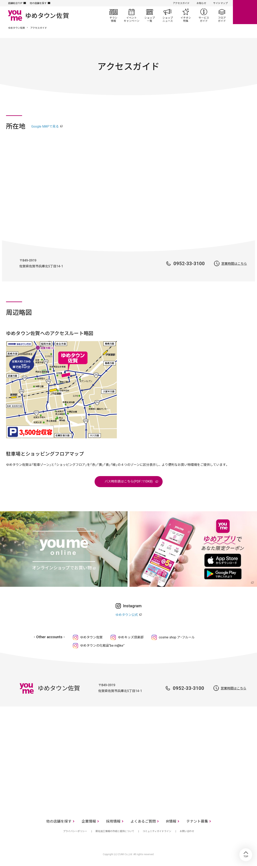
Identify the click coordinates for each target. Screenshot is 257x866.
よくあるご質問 (143, 821)
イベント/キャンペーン (131, 15)
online (245, 12)
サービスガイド (204, 15)
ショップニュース (168, 15)
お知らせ (201, 3)
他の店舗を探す (38, 3)
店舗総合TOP (15, 3)
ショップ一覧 (150, 15)
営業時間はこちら (234, 264)
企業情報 (89, 821)
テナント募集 (197, 821)
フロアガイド (222, 15)
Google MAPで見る (45, 126)
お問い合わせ (187, 831)
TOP (245, 854)
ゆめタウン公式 (126, 615)
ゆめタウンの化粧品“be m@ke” (102, 645)
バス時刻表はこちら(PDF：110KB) (129, 481)
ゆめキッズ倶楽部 (131, 637)
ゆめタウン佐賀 (16, 28)
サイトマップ (220, 3)
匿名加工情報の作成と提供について (115, 831)
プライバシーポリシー (75, 831)
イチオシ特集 (186, 15)
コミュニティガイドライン (157, 831)
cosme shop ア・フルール (177, 637)
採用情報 (113, 821)
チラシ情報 (113, 15)
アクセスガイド (181, 3)
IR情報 (171, 821)
